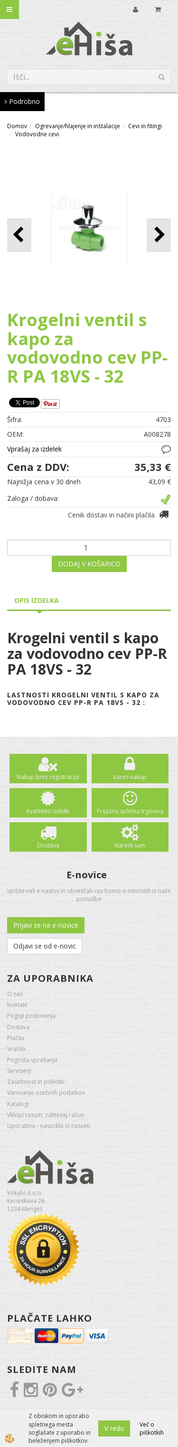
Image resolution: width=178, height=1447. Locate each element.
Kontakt (17, 1005)
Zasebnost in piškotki (36, 1082)
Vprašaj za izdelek (34, 448)
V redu (114, 1428)
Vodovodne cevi (37, 134)
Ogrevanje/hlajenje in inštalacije (77, 126)
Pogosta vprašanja (32, 1060)
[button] (159, 235)
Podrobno (22, 101)
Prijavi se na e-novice (45, 925)
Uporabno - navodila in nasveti (48, 1126)
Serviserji (19, 1071)
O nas (15, 994)
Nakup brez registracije (48, 777)
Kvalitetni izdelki (48, 811)
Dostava (48, 845)
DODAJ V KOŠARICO (89, 563)
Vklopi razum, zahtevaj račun (45, 1115)
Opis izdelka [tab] (36, 600)
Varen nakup (130, 777)
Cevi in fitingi (145, 126)
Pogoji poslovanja (31, 1016)
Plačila (15, 1038)
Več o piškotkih (152, 1428)
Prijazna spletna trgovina (130, 811)
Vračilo (16, 1049)
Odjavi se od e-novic (44, 945)
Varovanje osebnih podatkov (46, 1093)
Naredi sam (130, 845)
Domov (17, 126)
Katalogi (18, 1104)
